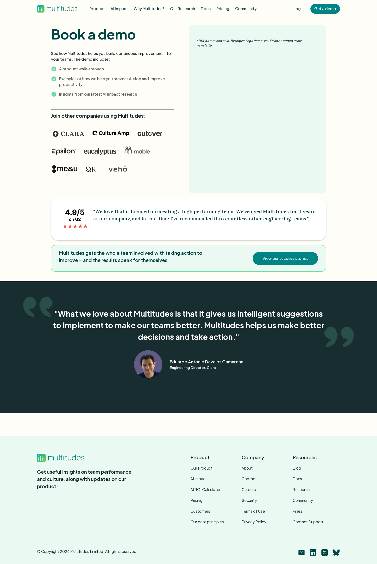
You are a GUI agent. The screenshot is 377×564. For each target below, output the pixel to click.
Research (301, 489)
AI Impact (119, 8)
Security (249, 500)
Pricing (222, 8)
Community (246, 8)
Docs (206, 8)
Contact (249, 478)
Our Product (201, 468)
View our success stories (285, 258)
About (247, 468)
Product (97, 8)
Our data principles (207, 521)
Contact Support (308, 521)
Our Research (182, 8)
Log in (299, 8)
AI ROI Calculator (205, 489)
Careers (249, 489)
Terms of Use (253, 511)
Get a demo (325, 8)
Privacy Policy (254, 521)
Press (298, 511)
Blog (297, 468)
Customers (200, 511)
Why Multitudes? (149, 8)
